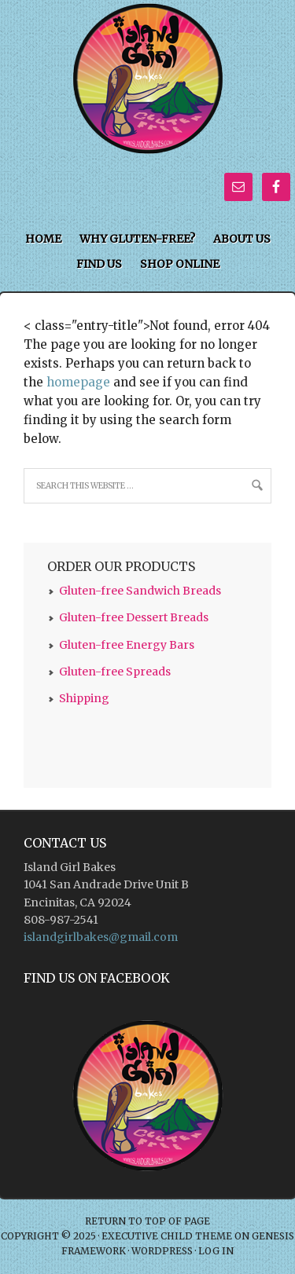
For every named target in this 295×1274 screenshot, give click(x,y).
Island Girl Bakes (147, 25)
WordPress (162, 1251)
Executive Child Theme (166, 1236)
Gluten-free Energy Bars (126, 645)
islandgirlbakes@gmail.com (101, 937)
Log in (216, 1251)
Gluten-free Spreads (115, 671)
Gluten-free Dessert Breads (133, 617)
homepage (78, 382)
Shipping (84, 698)
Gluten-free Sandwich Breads (140, 591)
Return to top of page (147, 1221)
